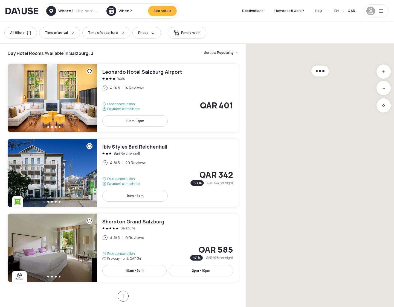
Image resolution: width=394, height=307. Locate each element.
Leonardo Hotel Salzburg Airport (123, 98)
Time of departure (106, 32)
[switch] (187, 33)
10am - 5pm (135, 270)
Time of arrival (59, 32)
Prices (146, 32)
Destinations (252, 10)
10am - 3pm (135, 121)
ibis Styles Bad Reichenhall (123, 173)
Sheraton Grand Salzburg (123, 248)
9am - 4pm (135, 195)
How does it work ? (289, 10)
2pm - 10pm (201, 270)
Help (318, 10)
